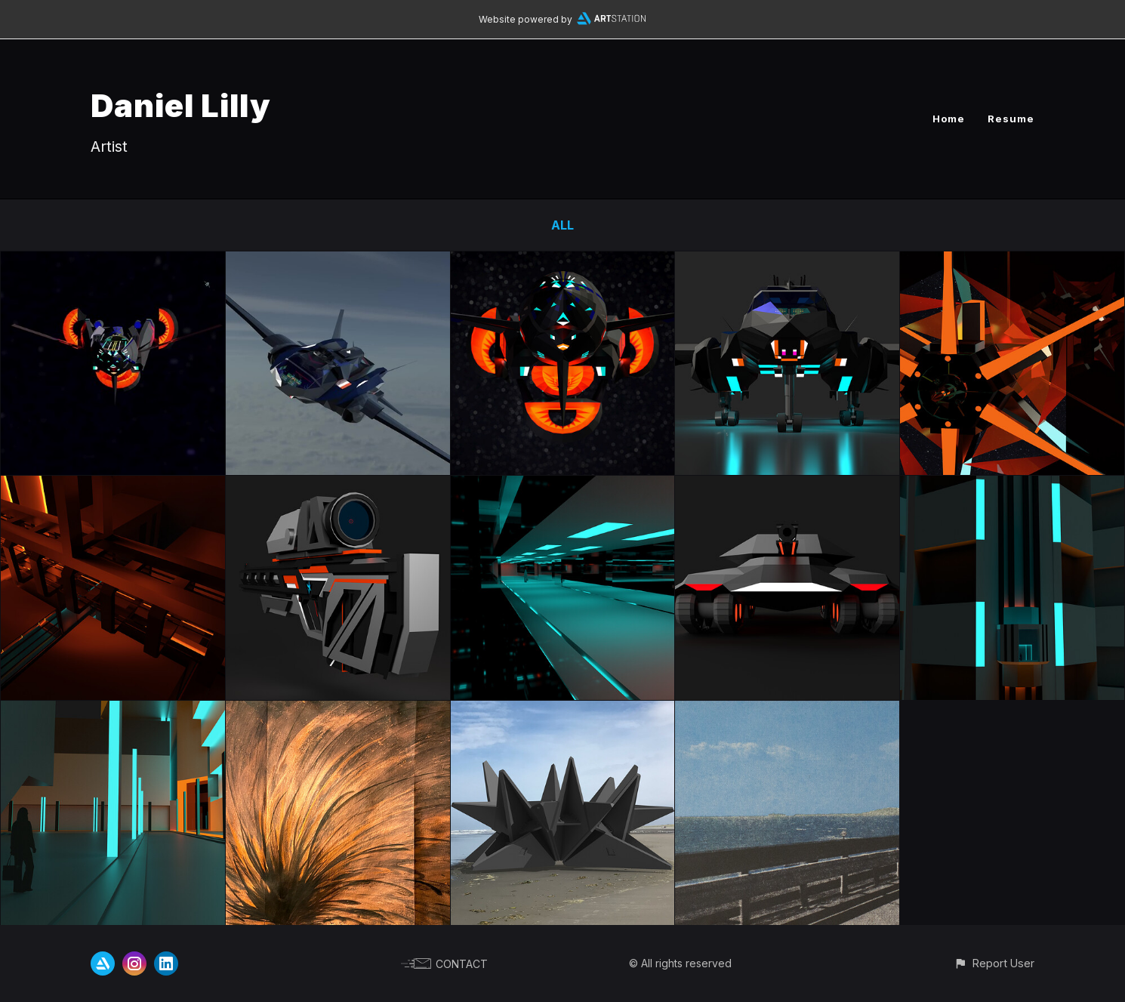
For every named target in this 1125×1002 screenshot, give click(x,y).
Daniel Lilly (181, 105)
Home (948, 119)
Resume (1011, 119)
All (562, 225)
